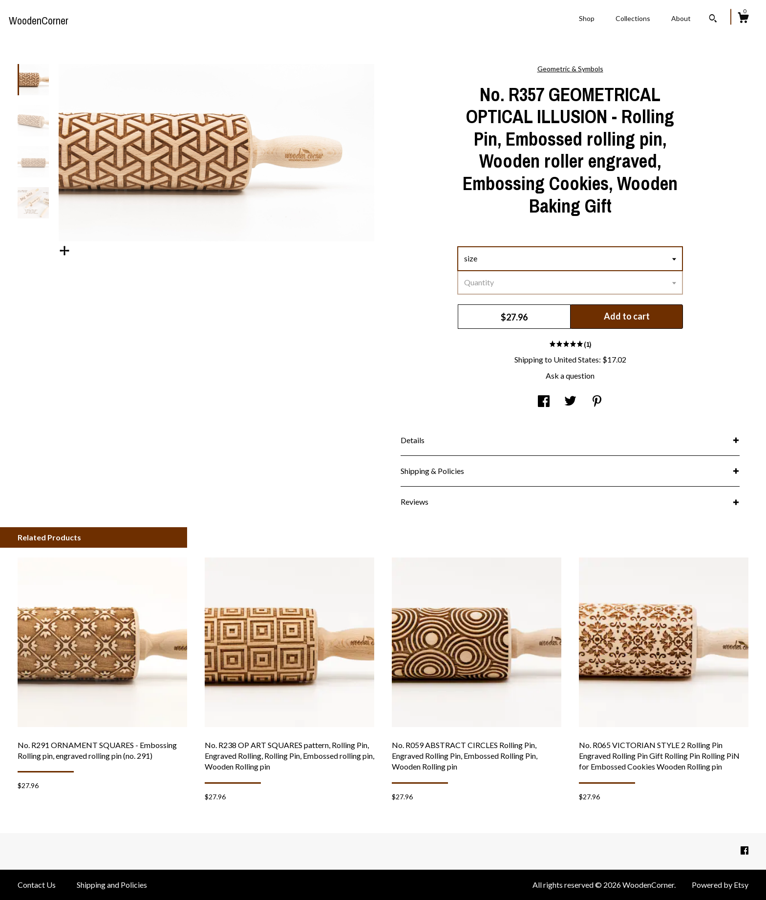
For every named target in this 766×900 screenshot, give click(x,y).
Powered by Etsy (720, 884)
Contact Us (37, 884)
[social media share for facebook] (544, 402)
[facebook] (744, 850)
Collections (633, 18)
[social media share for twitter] (570, 402)
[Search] (713, 19)
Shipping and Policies (112, 884)
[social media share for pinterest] (597, 402)
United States (576, 359)
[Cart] (743, 19)
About (681, 18)
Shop (587, 18)
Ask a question (570, 375)
